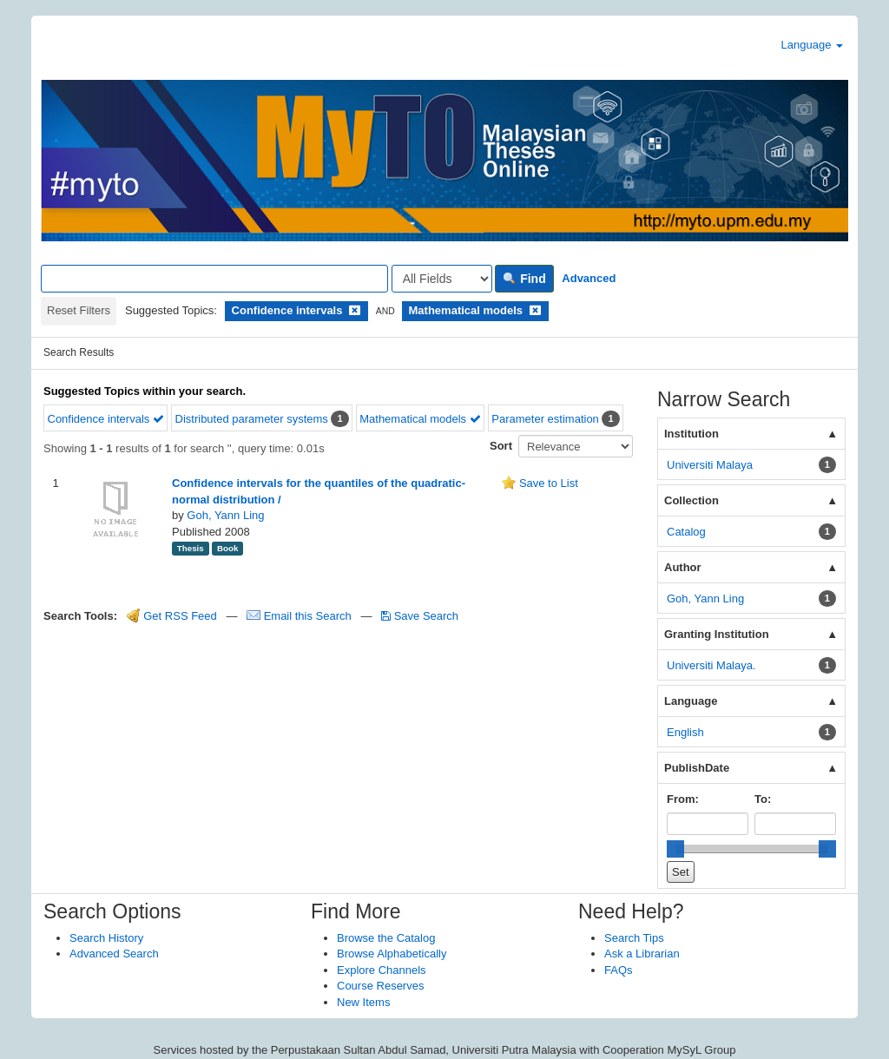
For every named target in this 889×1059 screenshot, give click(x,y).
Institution (691, 433)
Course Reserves (380, 985)
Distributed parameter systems (251, 418)
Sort (501, 445)
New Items (363, 1002)
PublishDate (696, 767)
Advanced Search (114, 953)
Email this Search (300, 615)
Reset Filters (78, 310)
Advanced (589, 278)
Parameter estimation (545, 418)
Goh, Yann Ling (225, 515)
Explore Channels (381, 970)
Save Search (419, 615)
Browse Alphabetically (391, 953)
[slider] (675, 849)
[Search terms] (214, 279)
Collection (691, 500)
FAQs (618, 970)
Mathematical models (419, 418)
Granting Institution (716, 634)
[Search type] (442, 279)
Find (524, 279)
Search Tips (634, 937)
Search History (106, 937)
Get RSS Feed (172, 615)
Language (812, 44)
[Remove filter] (354, 310)
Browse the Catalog (386, 937)
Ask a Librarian (642, 953)
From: (683, 799)
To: (762, 799)
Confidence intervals (106, 418)
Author (682, 567)
